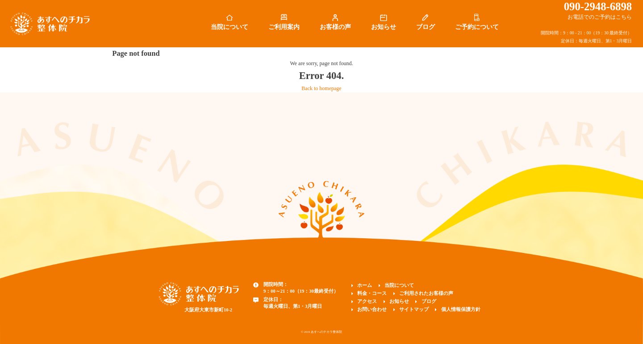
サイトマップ (414, 309)
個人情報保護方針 (460, 309)
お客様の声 (335, 27)
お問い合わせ (372, 309)
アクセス (367, 301)
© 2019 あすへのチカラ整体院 (321, 331)
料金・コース (372, 293)
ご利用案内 (284, 27)
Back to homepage (321, 88)
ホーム (364, 285)
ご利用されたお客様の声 (426, 293)
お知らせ (383, 27)
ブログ (425, 27)
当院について (229, 27)
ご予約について (477, 27)
